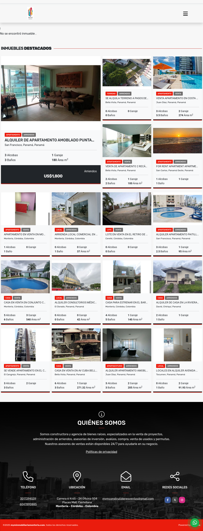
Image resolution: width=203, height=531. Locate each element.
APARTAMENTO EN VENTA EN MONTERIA (25, 234)
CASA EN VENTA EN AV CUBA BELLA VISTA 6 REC (76, 370)
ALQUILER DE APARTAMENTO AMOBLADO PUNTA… (49, 140)
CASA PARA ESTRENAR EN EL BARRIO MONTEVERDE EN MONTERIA (127, 302)
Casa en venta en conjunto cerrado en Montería (25, 302)
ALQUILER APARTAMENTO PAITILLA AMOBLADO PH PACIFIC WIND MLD (177, 234)
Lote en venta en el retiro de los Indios (127, 234)
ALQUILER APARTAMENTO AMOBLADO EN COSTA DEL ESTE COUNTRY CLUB (127, 370)
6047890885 (28, 504)
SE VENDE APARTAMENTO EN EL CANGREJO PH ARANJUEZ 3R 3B (25, 370)
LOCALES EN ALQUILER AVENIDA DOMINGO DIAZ (177, 370)
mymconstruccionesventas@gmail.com (128, 498)
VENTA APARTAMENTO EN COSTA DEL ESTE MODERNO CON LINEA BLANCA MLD (177, 98)
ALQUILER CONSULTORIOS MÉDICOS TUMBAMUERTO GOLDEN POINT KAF (76, 302)
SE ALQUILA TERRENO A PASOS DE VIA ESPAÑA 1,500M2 (127, 98)
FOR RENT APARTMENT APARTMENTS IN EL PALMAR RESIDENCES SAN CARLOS (177, 166)
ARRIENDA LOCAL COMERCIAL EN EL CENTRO (76, 234)
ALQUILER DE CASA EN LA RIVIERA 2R (177, 302)
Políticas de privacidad (101, 452)
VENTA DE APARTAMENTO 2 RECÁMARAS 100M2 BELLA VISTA (127, 166)
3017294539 (28, 498)
